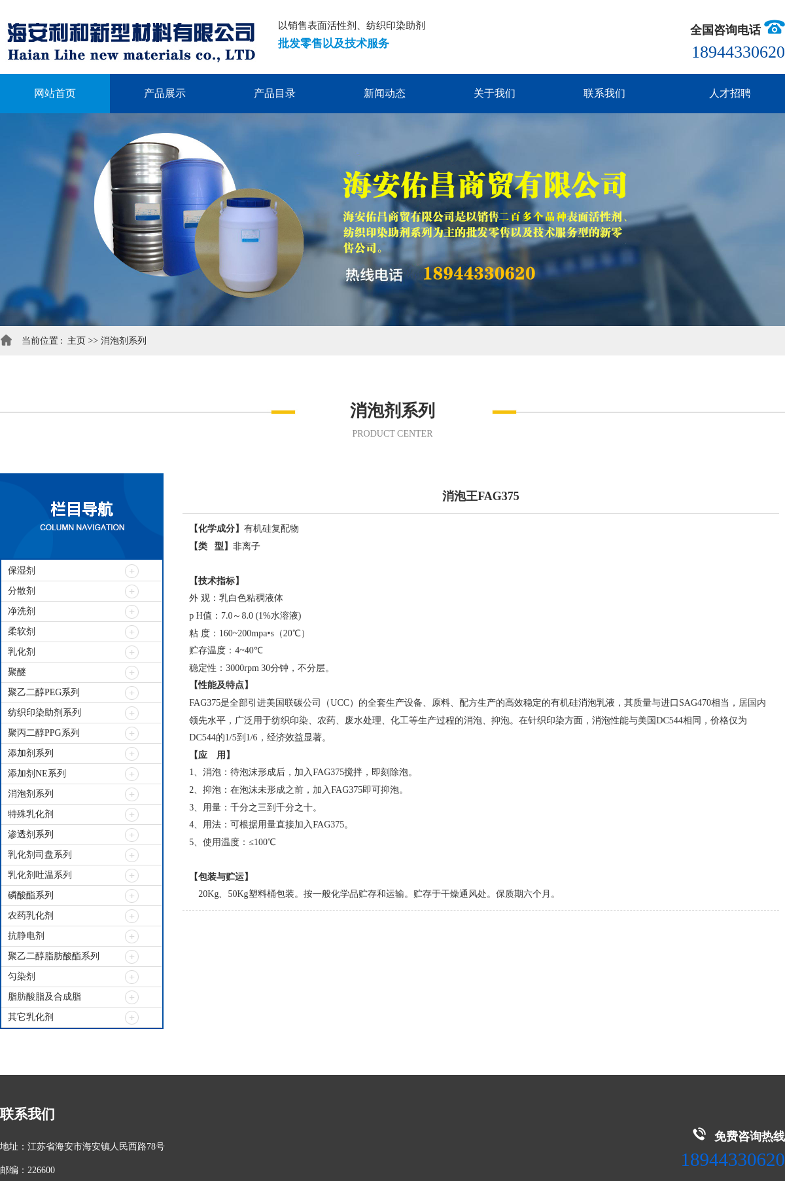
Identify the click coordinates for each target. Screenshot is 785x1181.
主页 (77, 341)
